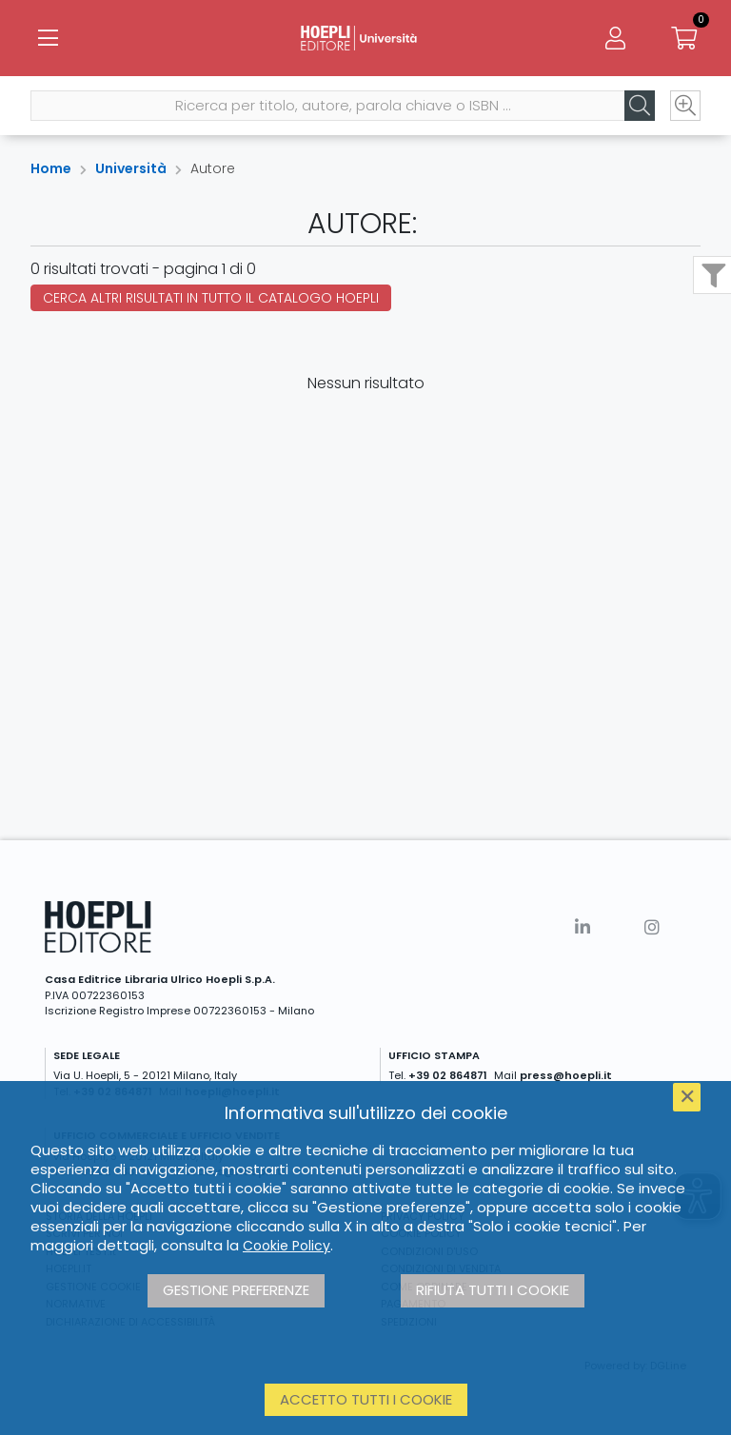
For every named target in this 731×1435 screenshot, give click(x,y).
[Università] (365, 38)
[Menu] (47, 38)
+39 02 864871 (447, 1075)
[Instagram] (652, 927)
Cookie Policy (286, 1245)
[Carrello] (683, 38)
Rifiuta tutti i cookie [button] (492, 1290)
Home (50, 168)
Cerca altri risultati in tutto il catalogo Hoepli (211, 297)
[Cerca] (639, 105)
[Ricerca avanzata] (685, 105)
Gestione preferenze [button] (236, 1290)
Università (131, 168)
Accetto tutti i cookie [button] (366, 1399)
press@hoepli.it (566, 1075)
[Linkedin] (582, 927)
